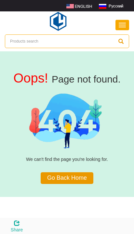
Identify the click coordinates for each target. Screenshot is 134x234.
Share (17, 225)
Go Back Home (67, 178)
